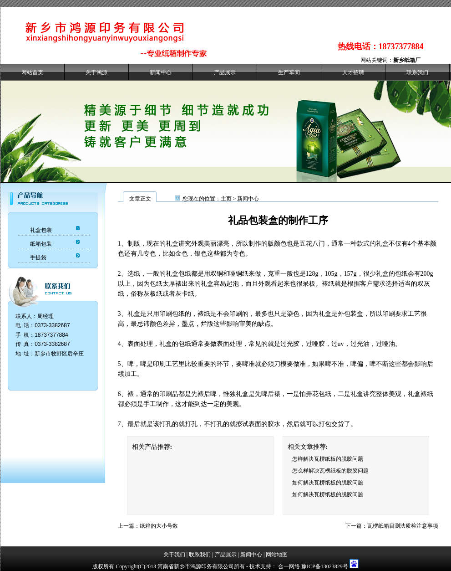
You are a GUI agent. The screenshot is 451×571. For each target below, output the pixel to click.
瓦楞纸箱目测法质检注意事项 (402, 526)
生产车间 (289, 72)
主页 (226, 198)
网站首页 (32, 72)
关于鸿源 (96, 72)
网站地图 (277, 554)
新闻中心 (161, 72)
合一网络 (289, 566)
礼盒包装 (41, 230)
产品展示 (225, 72)
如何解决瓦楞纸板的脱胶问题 (327, 482)
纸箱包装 (41, 244)
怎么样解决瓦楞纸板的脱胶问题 (330, 471)
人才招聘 (353, 72)
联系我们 (417, 72)
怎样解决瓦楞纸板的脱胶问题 (327, 459)
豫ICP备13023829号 (324, 566)
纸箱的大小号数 (159, 526)
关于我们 (174, 554)
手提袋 (38, 257)
